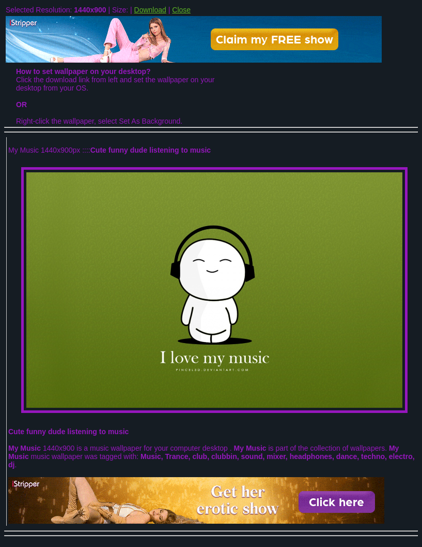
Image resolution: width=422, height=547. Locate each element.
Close (181, 10)
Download (150, 10)
